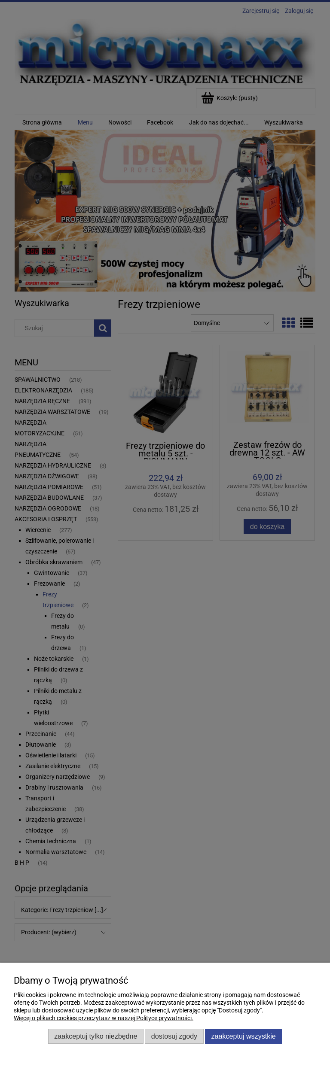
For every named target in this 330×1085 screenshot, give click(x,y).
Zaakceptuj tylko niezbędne (95, 1036)
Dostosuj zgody (174, 1036)
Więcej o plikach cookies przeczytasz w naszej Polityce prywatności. (103, 1018)
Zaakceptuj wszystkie (243, 1036)
